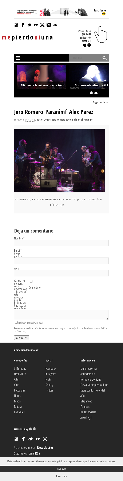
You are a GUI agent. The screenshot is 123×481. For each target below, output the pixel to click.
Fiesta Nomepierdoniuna (94, 384)
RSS (37, 453)
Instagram (50, 374)
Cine (16, 384)
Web (16, 268)
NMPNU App (25, 429)
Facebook (50, 368)
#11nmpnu (20, 368)
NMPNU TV (20, 374)
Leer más (61, 476)
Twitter (49, 390)
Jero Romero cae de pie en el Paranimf (72, 119)
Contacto (85, 406)
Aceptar (61, 468)
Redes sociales (88, 412)
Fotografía (19, 390)
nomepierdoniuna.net (27, 350)
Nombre (19, 238)
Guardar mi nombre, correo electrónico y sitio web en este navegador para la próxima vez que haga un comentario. (20, 294)
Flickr (48, 379)
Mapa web (86, 401)
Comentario (35, 287)
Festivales (19, 412)
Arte (16, 379)
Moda (17, 401)
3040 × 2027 (43, 119)
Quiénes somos (88, 368)
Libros (17, 395)
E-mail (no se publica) (18, 253)
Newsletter (45, 447)
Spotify (49, 384)
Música (18, 406)
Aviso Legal (38, 323)
